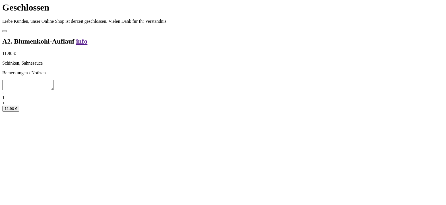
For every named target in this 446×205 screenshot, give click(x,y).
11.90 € (11, 110)
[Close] (4, 31)
